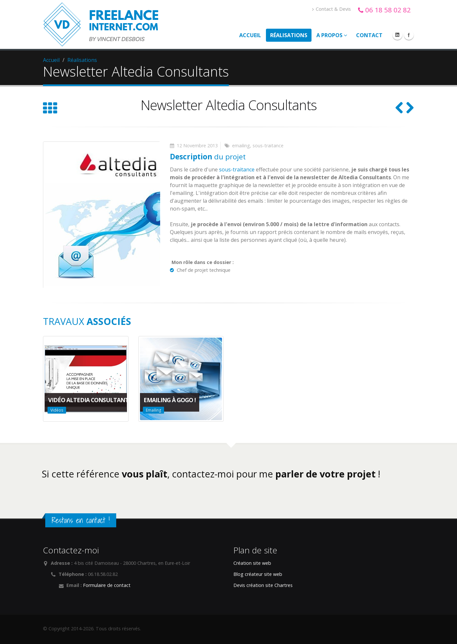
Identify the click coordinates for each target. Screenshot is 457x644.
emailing (241, 145)
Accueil (250, 35)
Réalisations (288, 35)
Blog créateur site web (257, 574)
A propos (331, 35)
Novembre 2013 (200, 145)
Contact (369, 35)
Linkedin (397, 35)
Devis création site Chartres (263, 585)
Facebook (409, 35)
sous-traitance (268, 145)
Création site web (252, 563)
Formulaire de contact (107, 585)
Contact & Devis (331, 9)
